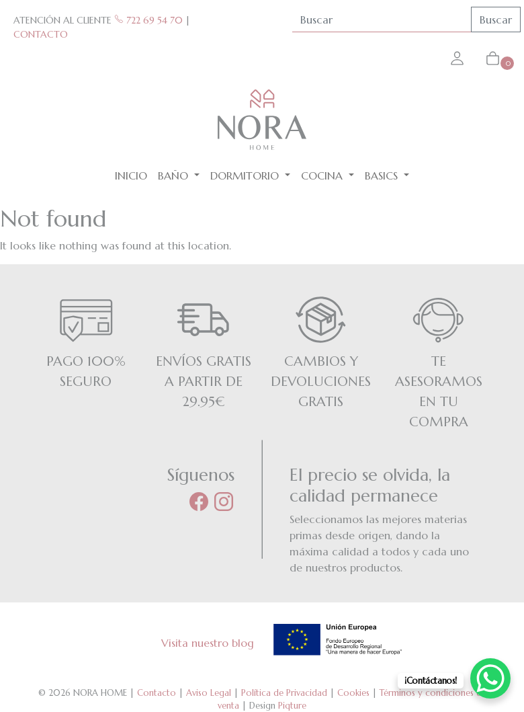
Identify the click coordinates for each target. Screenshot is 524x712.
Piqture (292, 705)
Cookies (353, 693)
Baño (174, 175)
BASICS (383, 175)
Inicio (131, 175)
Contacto (156, 693)
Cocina (323, 175)
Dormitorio (246, 175)
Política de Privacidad (284, 693)
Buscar (496, 19)
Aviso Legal (208, 693)
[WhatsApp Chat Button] (490, 678)
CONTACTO (40, 34)
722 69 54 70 (148, 20)
